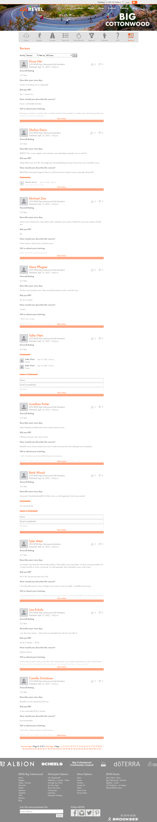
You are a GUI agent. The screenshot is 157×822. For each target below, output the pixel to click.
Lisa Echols (36, 609)
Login (128, 2)
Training (124, 8)
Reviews (22, 798)
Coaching (51, 793)
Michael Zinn (37, 198)
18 (94, 746)
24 (28, 749)
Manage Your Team (55, 782)
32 (49, 749)
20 (99, 746)
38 (64, 749)
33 (51, 749)
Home (21, 777)
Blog (135, 8)
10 (75, 746)
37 (61, 749)
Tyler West (35, 541)
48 (90, 749)
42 (74, 749)
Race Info (22, 785)
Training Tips (52, 790)
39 (66, 749)
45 (82, 749)
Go (75, 55)
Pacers (79, 780)
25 (31, 749)
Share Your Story (54, 788)
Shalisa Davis (38, 130)
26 (33, 749)
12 (80, 746)
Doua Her (35, 61)
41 (72, 749)
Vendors (80, 782)
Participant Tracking (55, 795)
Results (21, 788)
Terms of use (81, 790)
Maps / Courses (25, 782)
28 (39, 749)
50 (95, 749)
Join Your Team (53, 785)
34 (54, 749)
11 (77, 746)
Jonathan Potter (39, 404)
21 (101, 746)
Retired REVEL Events (114, 788)
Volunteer (22, 793)
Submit (59, 815)
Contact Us (81, 785)
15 (87, 746)
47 (87, 749)
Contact (112, 8)
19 (96, 746)
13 (82, 746)
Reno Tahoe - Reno (113, 777)
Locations (78, 8)
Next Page (49, 746)
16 (89, 746)
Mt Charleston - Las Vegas (116, 785)
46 (85, 749)
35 (56, 749)
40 (69, 749)
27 (36, 749)
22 (23, 749)
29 (41, 749)
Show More (61, 118)
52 (100, 749)
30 (44, 749)
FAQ (20, 795)
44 (79, 749)
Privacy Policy (82, 793)
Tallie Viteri (36, 335)
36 (59, 749)
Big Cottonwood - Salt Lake (116, 780)
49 (92, 749)
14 (84, 746)
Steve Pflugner (38, 267)
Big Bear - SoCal (112, 782)
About (91, 8)
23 (26, 749)
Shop (101, 8)
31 (46, 749)
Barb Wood (37, 472)
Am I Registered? (54, 777)
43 (77, 749)
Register (21, 780)
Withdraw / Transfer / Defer (58, 780)
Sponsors (22, 790)
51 (98, 749)
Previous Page (26, 746)
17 (92, 746)
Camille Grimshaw (41, 678)
